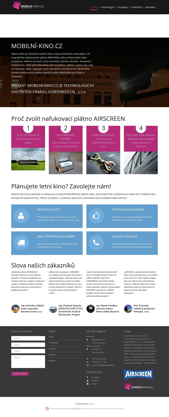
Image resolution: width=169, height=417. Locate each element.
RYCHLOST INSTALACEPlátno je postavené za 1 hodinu (28, 139)
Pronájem (123, 7)
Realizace (137, 7)
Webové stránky (56, 408)
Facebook (95, 377)
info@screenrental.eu (105, 365)
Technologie (107, 7)
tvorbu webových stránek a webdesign (107, 408)
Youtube (95, 381)
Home (94, 7)
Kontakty (150, 7)
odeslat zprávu (20, 374)
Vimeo (94, 384)
